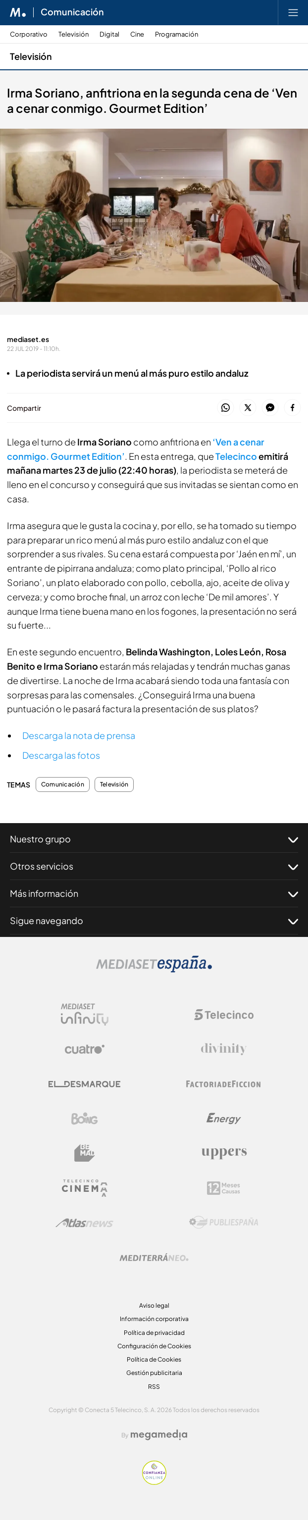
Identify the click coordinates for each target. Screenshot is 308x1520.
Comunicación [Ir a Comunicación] (72, 12)
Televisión (73, 34)
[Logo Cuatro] (84, 1049)
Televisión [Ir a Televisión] (31, 56)
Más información (154, 893)
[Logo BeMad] (84, 1153)
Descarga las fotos (61, 755)
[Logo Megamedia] (159, 1435)
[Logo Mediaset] (154, 970)
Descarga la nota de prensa (78, 735)
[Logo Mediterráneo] (154, 1257)
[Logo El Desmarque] (84, 1084)
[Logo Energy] (223, 1118)
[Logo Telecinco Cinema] (84, 1188)
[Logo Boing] (84, 1118)
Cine (137, 34)
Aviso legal (154, 1305)
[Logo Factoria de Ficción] (223, 1084)
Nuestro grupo (154, 839)
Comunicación (62, 784)
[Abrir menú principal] (293, 12)
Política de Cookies (154, 1359)
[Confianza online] (154, 1482)
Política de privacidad (154, 1332)
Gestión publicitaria (154, 1372)
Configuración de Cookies (154, 1346)
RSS (154, 1386)
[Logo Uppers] (224, 1153)
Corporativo (29, 34)
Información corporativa (154, 1319)
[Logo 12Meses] (223, 1188)
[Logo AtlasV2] (84, 1222)
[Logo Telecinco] (224, 1014)
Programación (176, 34)
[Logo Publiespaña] (223, 1222)
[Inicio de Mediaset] (18, 12)
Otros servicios (154, 866)
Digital (109, 34)
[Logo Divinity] (224, 1049)
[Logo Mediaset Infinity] (84, 1014)
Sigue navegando (154, 921)
